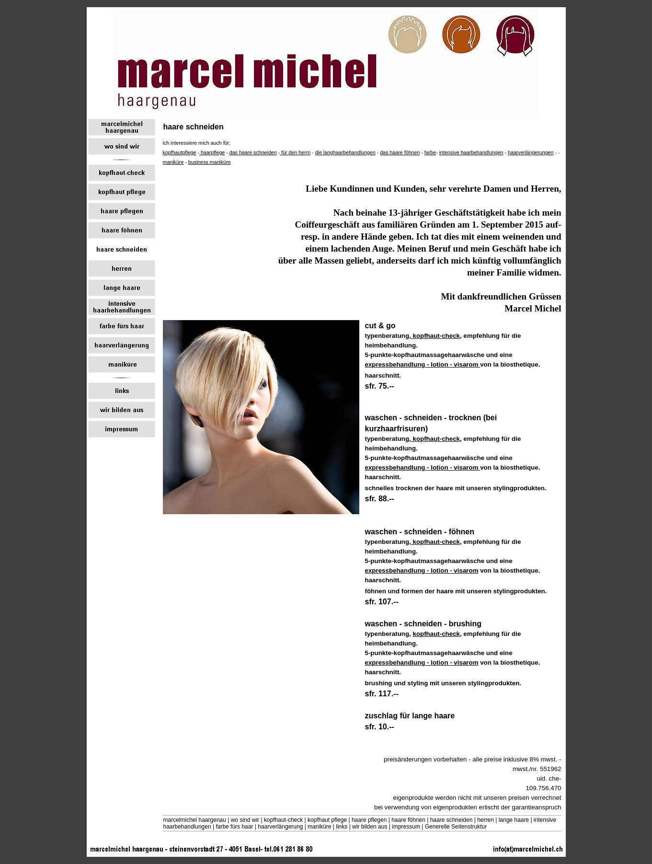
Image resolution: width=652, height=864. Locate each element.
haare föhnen (408, 820)
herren (485, 820)
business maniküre (209, 162)
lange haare (514, 820)
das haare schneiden (253, 152)
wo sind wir (245, 820)
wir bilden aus (369, 826)
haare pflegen (369, 820)
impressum (406, 826)
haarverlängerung (280, 826)
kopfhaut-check (435, 335)
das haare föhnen (400, 152)
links (341, 826)
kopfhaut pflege (327, 820)
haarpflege (212, 152)
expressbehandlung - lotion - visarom (422, 364)
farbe (430, 152)
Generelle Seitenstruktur (456, 826)
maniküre (173, 162)
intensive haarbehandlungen (471, 152)
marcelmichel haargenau (194, 820)
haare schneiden (451, 820)
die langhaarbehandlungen (345, 152)
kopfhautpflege (179, 152)
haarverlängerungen (530, 152)
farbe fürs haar (234, 826)
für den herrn (295, 152)
